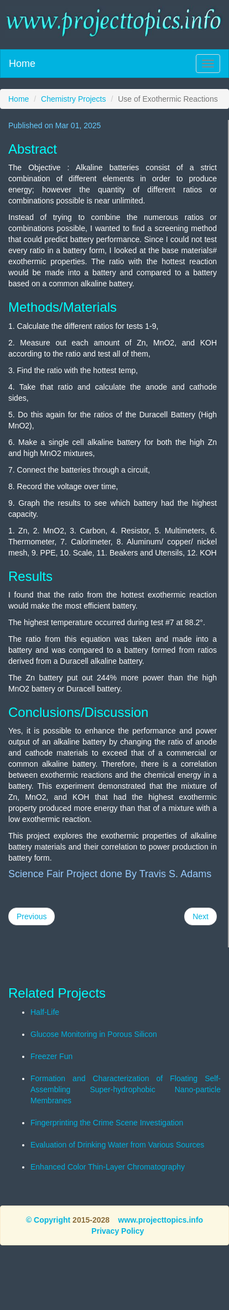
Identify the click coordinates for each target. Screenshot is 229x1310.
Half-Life (44, 1012)
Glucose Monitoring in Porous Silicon (93, 1034)
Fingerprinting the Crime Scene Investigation (106, 1122)
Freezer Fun (51, 1056)
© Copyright (48, 1219)
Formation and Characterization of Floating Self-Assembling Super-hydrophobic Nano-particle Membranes (125, 1089)
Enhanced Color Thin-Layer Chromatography (107, 1166)
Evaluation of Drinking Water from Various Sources (117, 1144)
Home (22, 63)
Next (200, 916)
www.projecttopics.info (161, 1219)
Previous (31, 916)
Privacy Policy (117, 1231)
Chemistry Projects (73, 99)
